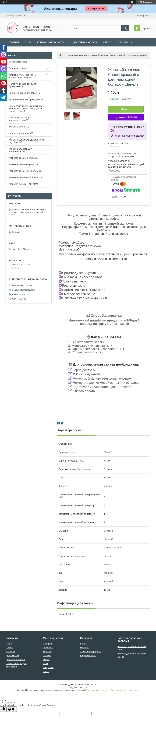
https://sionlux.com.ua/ (22, 285)
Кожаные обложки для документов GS (20, 150)
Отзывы (123, 42)
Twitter (46, 671)
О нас (28, 42)
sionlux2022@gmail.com (23, 290)
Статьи (107, 42)
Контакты (10, 651)
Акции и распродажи (90, 651)
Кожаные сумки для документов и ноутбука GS (27, 141)
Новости (84, 647)
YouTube (47, 651)
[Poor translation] (12, 709)
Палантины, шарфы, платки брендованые (23, 85)
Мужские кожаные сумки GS (23, 164)
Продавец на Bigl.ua (78, 687)
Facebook (48, 647)
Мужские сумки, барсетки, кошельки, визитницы (22, 76)
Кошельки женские (77, 55)
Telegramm (48, 667)
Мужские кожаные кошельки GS (25, 177)
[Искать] (125, 28)
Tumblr (46, 659)
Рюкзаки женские (18, 68)
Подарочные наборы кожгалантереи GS (20, 118)
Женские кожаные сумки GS (23, 158)
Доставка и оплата (85, 42)
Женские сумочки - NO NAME (24, 184)
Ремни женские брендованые (24, 93)
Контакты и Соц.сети (50, 42)
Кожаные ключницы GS (21, 133)
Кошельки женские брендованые (26, 99)
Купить (125, 109)
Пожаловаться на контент (97, 690)
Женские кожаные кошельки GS (25, 171)
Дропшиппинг (12, 655)
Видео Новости (88, 655)
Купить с (126, 117)
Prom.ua (92, 684)
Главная (14, 42)
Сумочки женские (18, 61)
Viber (45, 663)
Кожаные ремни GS (19, 126)
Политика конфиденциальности (125, 690)
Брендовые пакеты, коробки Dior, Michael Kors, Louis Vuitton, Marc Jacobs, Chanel (26, 108)
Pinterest (47, 655)
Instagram (47, 643)
